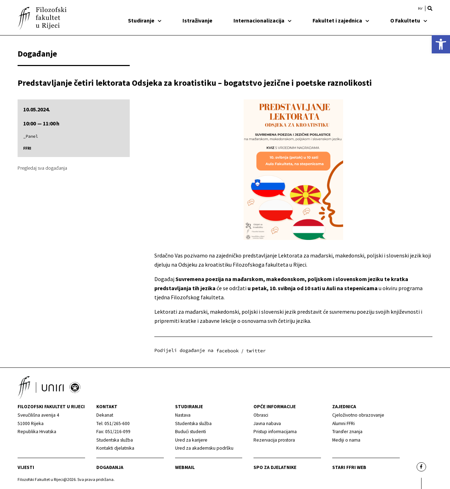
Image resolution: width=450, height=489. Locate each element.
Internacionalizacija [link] (262, 20)
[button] (430, 8)
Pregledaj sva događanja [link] (42, 168)
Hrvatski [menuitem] (420, 8)
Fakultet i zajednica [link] (341, 20)
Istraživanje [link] (197, 20)
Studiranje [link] (144, 20)
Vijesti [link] (26, 467)
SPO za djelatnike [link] (274, 467)
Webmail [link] (185, 467)
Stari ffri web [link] (349, 467)
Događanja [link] (109, 467)
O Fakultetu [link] (408, 20)
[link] (441, 44)
